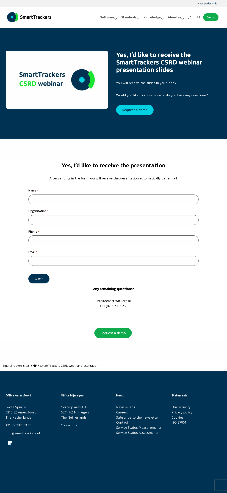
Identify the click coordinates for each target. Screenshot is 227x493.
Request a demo (135, 110)
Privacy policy (181, 412)
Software (106, 17)
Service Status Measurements (139, 427)
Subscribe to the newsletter (137, 417)
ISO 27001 (178, 422)
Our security (180, 406)
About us (173, 17)
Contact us (69, 425)
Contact (122, 422)
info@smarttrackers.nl (22, 433)
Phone (33, 232)
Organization (38, 211)
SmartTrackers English (29, 17)
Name (33, 190)
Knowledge (151, 17)
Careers (122, 412)
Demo (210, 17)
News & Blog (125, 406)
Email (32, 252)
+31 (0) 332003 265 (19, 425)
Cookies (177, 417)
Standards (127, 17)
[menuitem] (207, 3)
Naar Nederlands (207, 3)
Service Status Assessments (137, 432)
